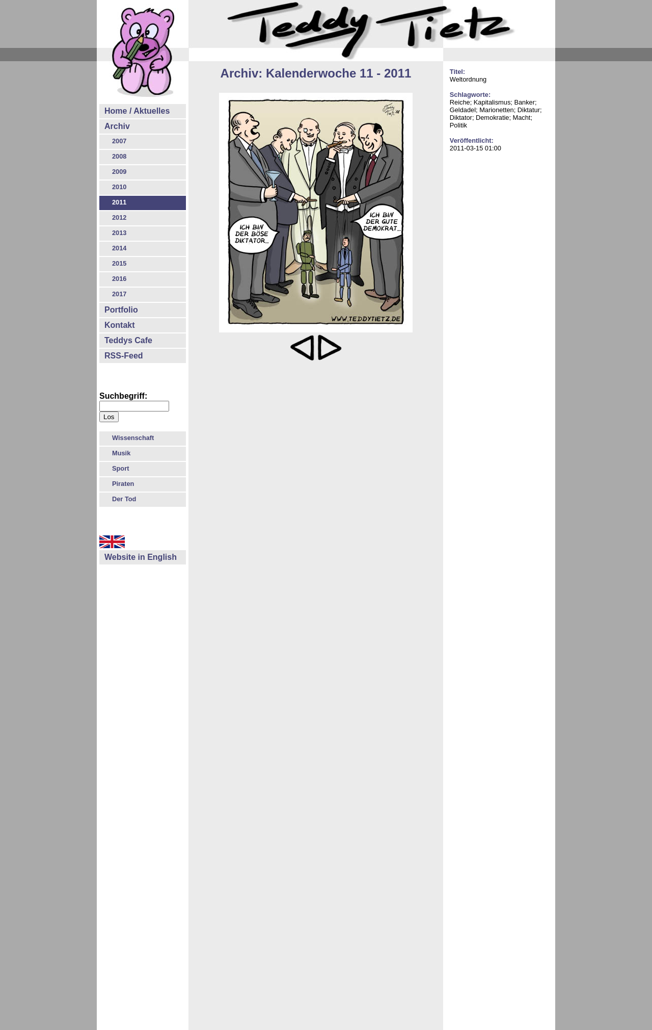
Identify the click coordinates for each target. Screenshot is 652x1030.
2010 (119, 187)
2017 (119, 294)
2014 (119, 248)
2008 (119, 156)
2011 (119, 202)
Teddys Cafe (128, 340)
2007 (119, 141)
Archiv (117, 126)
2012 (119, 217)
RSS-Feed (123, 355)
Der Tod (124, 499)
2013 (119, 233)
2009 (119, 171)
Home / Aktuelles (137, 111)
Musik (121, 453)
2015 (119, 263)
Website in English (140, 557)
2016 (119, 278)
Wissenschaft (133, 438)
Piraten (123, 483)
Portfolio (121, 309)
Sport (120, 468)
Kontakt (119, 325)
